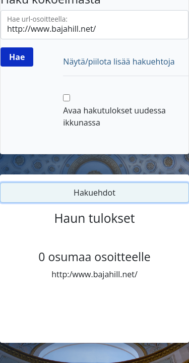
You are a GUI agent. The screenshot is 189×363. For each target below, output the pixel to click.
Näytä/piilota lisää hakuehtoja (118, 61)
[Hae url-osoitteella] (94, 24)
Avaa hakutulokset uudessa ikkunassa (114, 116)
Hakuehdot (94, 192)
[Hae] (17, 57)
